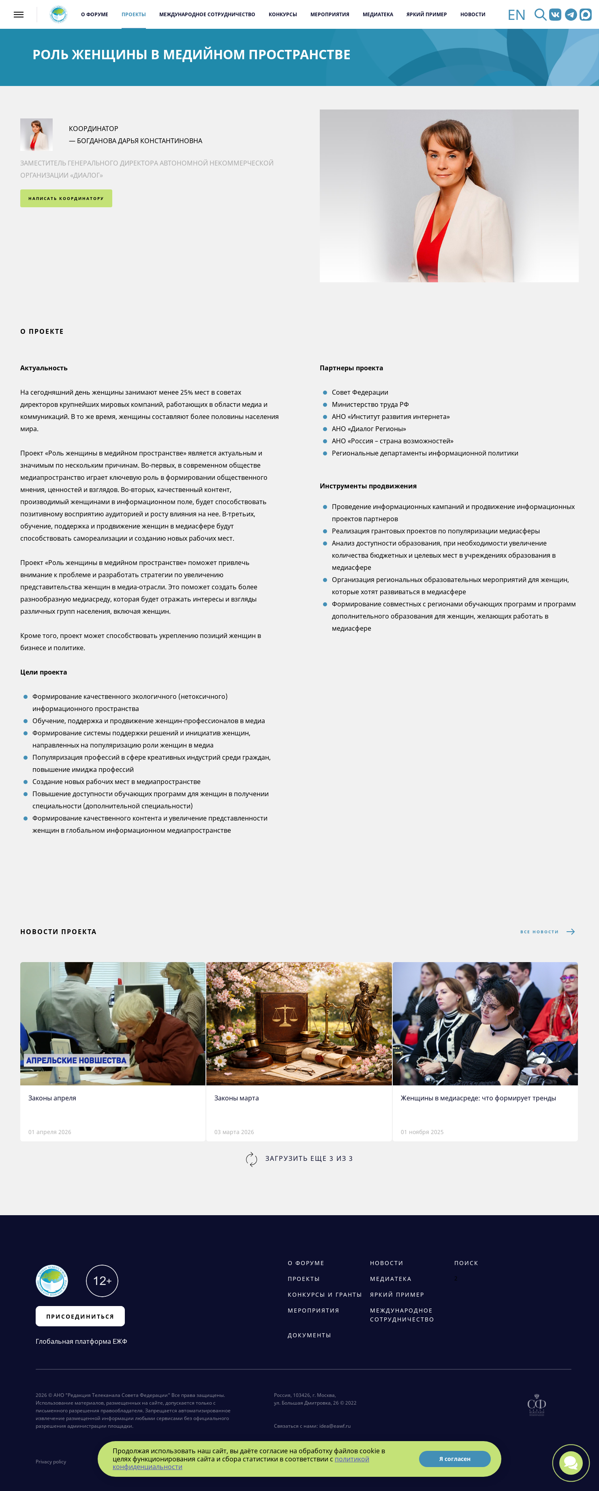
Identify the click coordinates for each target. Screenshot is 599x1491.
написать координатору (66, 198)
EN (516, 14)
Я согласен (455, 1459)
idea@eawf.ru (335, 1425)
